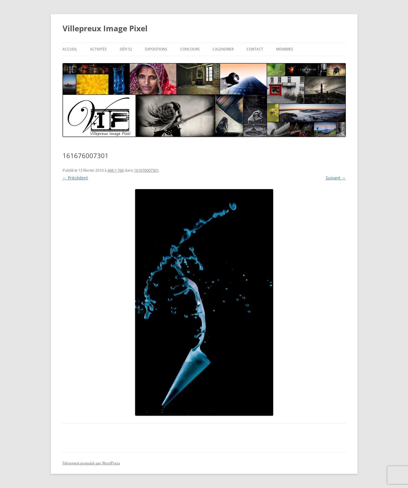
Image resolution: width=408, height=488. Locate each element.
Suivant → (336, 178)
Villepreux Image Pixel (105, 28)
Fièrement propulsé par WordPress (91, 463)
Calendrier (223, 49)
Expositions (156, 49)
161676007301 (146, 170)
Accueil (70, 49)
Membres (284, 49)
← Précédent (75, 178)
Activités (98, 49)
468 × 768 (115, 170)
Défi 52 (126, 49)
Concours (190, 49)
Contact (255, 49)
